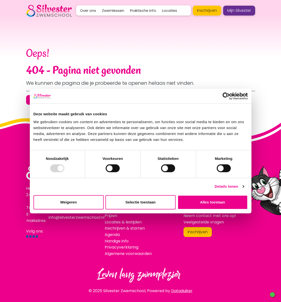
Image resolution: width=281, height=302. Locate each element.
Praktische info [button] (143, 10)
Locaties (169, 10)
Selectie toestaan (140, 202)
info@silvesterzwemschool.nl (76, 217)
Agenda (112, 234)
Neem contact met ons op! (209, 215)
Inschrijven (207, 10)
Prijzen (111, 215)
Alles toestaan (212, 202)
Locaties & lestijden (123, 222)
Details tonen (226, 186)
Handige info (117, 241)
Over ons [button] (88, 10)
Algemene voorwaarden (128, 253)
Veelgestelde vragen (203, 222)
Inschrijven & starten (125, 228)
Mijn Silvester (239, 10)
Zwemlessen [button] (113, 10)
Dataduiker (182, 291)
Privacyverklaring (121, 247)
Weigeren (68, 202)
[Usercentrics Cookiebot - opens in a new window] (226, 96)
